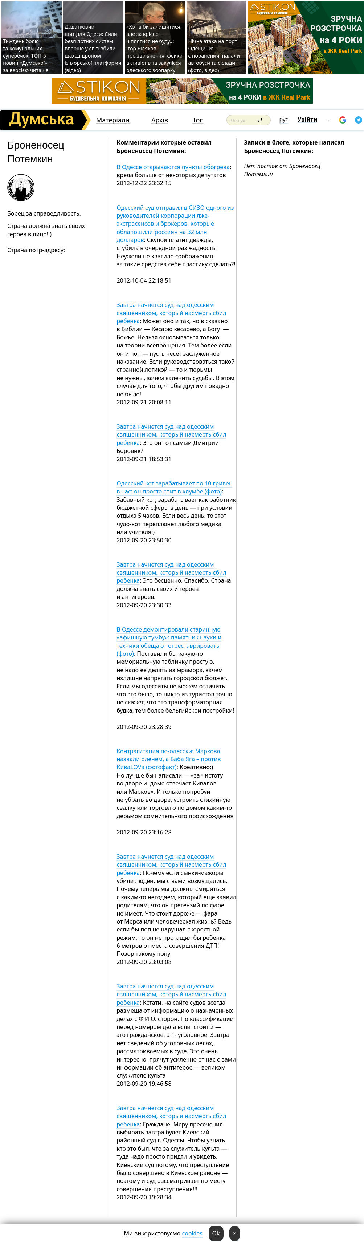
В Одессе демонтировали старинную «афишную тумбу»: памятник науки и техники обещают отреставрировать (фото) (168, 641)
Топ (198, 120)
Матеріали (113, 120)
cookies (192, 1233)
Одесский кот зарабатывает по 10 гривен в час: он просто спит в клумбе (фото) (174, 487)
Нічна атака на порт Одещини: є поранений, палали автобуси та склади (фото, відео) (214, 56)
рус (284, 119)
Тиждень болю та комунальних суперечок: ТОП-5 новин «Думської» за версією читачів (26, 56)
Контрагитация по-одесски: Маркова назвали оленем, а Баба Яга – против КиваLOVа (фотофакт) (168, 759)
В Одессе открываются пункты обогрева (173, 167)
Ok (216, 1233)
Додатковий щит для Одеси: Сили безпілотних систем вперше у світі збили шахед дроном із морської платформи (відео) (93, 48)
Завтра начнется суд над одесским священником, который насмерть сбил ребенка (171, 313)
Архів (159, 120)
